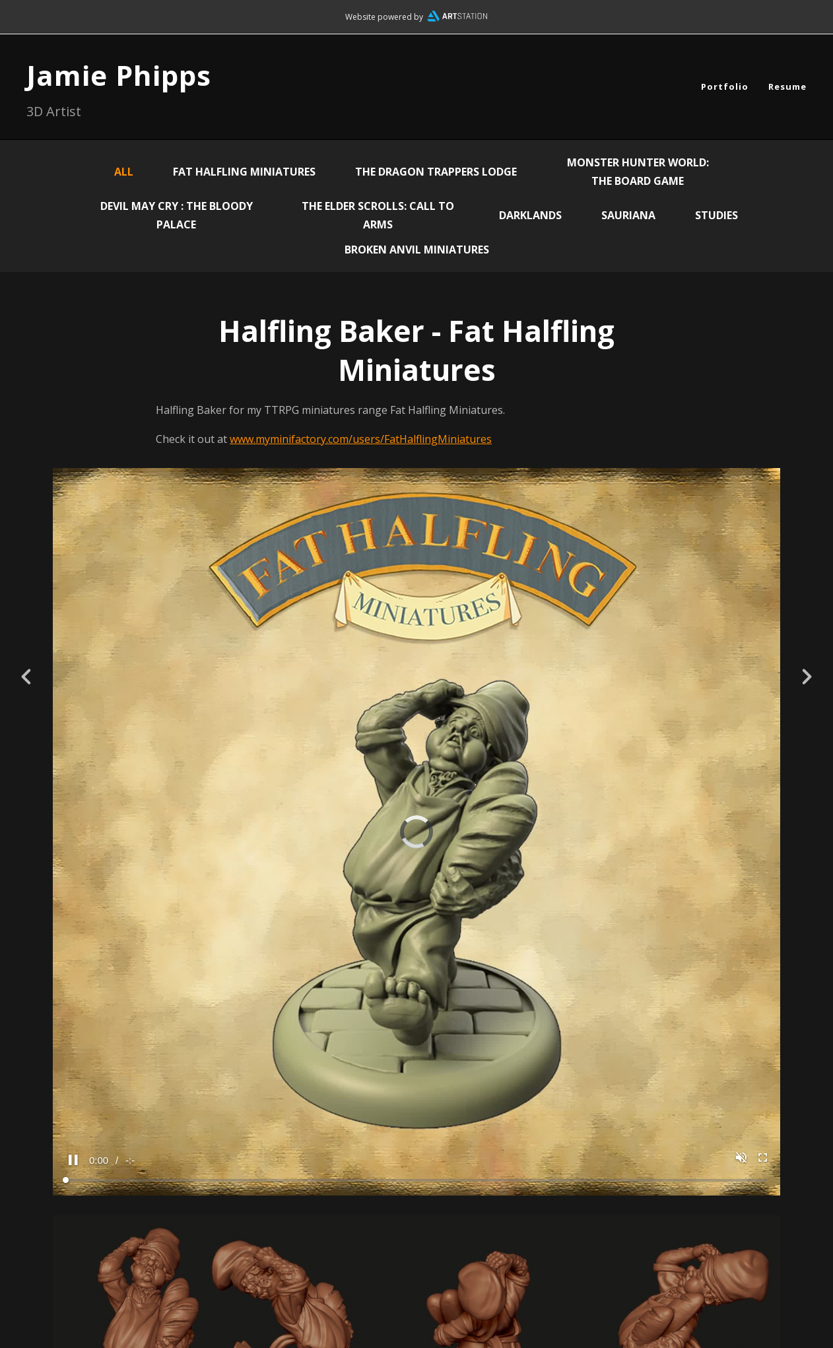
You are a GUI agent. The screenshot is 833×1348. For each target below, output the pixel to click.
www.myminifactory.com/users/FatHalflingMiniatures (361, 439)
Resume (787, 86)
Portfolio (725, 86)
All (123, 171)
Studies (716, 215)
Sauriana (628, 215)
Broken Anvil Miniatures (417, 249)
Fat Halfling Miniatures (244, 171)
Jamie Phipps (118, 75)
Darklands (530, 215)
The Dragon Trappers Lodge (436, 171)
